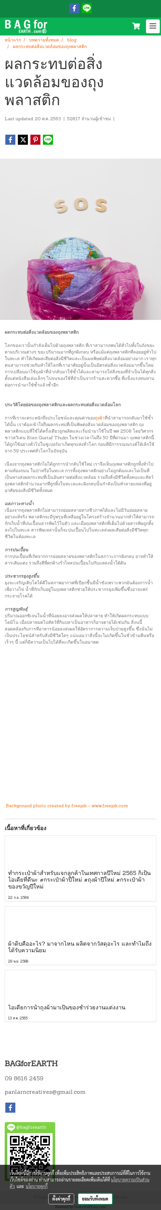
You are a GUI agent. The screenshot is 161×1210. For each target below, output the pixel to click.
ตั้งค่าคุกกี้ (61, 1199)
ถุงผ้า (100, 418)
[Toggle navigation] (153, 26)
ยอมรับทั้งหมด (95, 1199)
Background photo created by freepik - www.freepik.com (67, 806)
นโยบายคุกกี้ (37, 1186)
